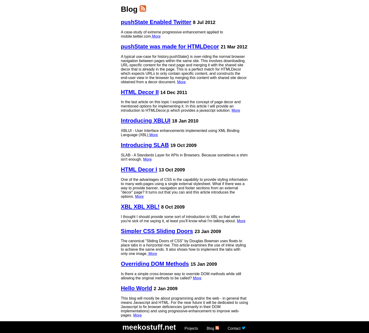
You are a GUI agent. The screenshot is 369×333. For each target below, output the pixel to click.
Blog (210, 328)
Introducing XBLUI (146, 120)
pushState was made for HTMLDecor (170, 46)
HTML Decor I (139, 169)
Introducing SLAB (145, 145)
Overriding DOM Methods (155, 264)
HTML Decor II (140, 92)
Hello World (136, 288)
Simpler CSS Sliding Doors (157, 231)
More (156, 36)
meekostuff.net (149, 327)
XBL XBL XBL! (140, 206)
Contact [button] (234, 328)
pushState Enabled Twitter (156, 22)
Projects (191, 328)
